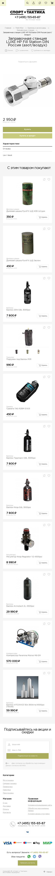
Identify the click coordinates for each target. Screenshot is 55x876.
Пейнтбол (19, 28)
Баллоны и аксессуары (37, 28)
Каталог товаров (3, 3)
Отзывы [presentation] (7, 149)
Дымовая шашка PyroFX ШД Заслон (23, 260)
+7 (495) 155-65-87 (27, 17)
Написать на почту (27, 863)
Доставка (7, 806)
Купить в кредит (27, 136)
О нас (5, 803)
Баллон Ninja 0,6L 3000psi (18, 507)
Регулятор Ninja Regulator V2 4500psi (24, 557)
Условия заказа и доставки (39, 814)
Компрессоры (11, 653)
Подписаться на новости (27, 756)
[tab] (27, 145)
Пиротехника (8, 793)
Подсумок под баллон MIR (18, 359)
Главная (8, 28)
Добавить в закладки (42, 50)
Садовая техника (9, 783)
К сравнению (23, 50)
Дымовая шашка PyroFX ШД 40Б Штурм (25, 211)
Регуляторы (11, 554)
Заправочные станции (25, 30)
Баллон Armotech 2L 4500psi (20, 606)
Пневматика (7, 786)
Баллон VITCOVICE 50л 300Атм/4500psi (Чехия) (25, 706)
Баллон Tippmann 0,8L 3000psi (20, 458)
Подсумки (10, 357)
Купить (27, 129)
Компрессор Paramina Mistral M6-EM (23, 655)
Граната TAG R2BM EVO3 (18, 409)
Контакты (7, 812)
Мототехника (8, 780)
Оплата (6, 809)
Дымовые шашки (12, 209)
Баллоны (9, 308)
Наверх (49, 872)
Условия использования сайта (40, 805)
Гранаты (9, 406)
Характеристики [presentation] (11, 144)
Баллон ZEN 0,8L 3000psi (18, 310)
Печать (10, 50)
